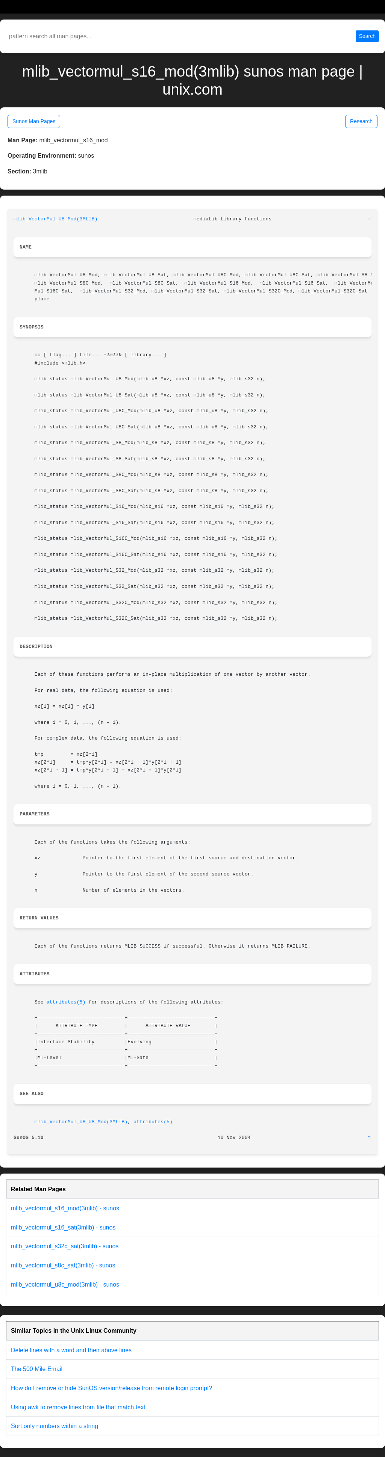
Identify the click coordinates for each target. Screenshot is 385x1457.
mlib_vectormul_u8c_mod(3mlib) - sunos (65, 1284)
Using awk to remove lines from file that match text (78, 1407)
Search (367, 36)
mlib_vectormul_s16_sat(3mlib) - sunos (63, 1227)
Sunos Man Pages (33, 121)
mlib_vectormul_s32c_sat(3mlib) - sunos (64, 1246)
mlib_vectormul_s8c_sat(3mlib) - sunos (63, 1265)
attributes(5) (66, 1002)
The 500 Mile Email (36, 1369)
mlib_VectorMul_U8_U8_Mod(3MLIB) (81, 1122)
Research (361, 121)
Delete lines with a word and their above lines (71, 1350)
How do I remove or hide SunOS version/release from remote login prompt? (111, 1388)
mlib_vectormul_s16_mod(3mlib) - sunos (65, 1208)
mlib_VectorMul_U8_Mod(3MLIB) (55, 219)
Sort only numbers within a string (54, 1426)
